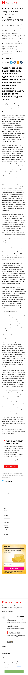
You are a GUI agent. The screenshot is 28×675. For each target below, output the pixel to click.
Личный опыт (7, 520)
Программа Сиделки (16, 475)
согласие (15, 571)
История (6, 513)
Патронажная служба (6, 475)
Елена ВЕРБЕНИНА (7, 59)
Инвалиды (13, 473)
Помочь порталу (11, 466)
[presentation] (14, 564)
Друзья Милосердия (6, 473)
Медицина (6, 522)
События (6, 534)
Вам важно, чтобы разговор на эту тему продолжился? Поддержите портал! (15, 441)
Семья (5, 532)
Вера (5, 508)
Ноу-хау (6, 524)
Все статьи (6, 539)
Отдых (5, 529)
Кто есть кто (7, 517)
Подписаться (14, 568)
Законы (5, 510)
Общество (6, 527)
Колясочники (19, 473)
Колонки (6, 515)
